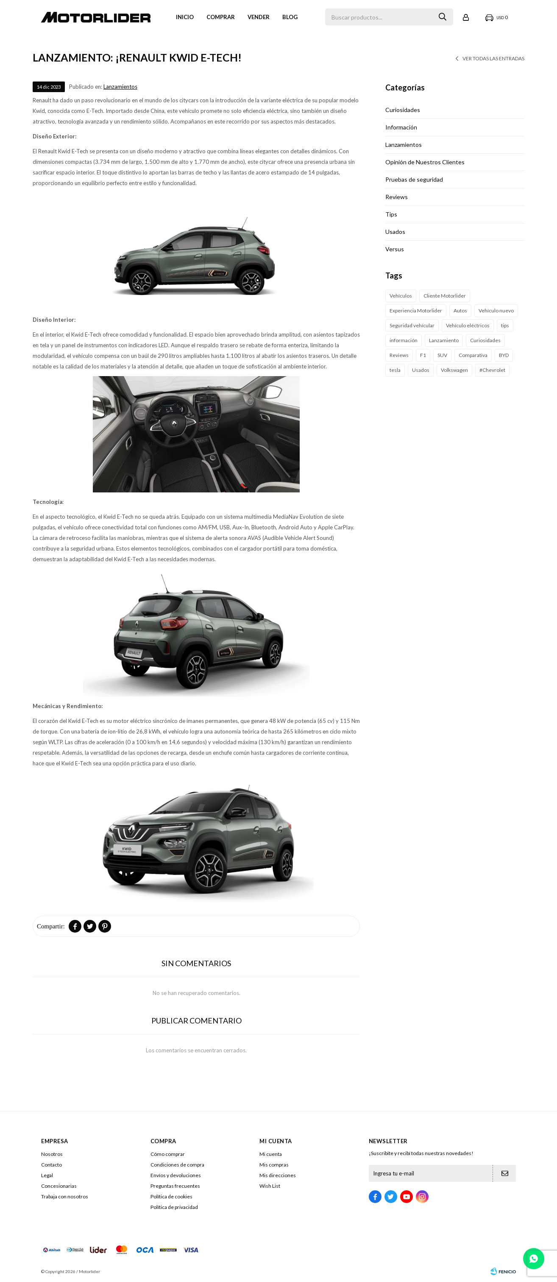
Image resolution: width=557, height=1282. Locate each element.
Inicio (185, 17)
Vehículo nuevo (496, 310)
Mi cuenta (270, 1154)
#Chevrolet (492, 370)
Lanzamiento (444, 340)
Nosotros (52, 1154)
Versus (394, 249)
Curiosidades (402, 109)
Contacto (51, 1164)
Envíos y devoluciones (175, 1175)
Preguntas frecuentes (175, 1186)
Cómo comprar (167, 1154)
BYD (504, 355)
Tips (391, 214)
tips (505, 325)
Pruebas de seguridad (414, 179)
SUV (442, 355)
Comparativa (473, 355)
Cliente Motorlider (444, 295)
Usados (395, 231)
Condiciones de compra (177, 1164)
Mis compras (274, 1164)
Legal (47, 1175)
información (404, 340)
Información (401, 127)
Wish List (269, 1186)
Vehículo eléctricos (468, 325)
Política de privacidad (174, 1207)
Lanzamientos (120, 86)
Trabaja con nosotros (64, 1196)
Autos (460, 310)
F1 (423, 355)
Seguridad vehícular (412, 325)
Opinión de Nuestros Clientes (425, 162)
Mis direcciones (277, 1175)
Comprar (220, 17)
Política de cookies (171, 1196)
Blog (290, 17)
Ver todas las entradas (493, 58)
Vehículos (401, 295)
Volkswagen (454, 370)
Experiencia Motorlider (416, 310)
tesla (395, 370)
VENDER (259, 17)
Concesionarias (59, 1186)
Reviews (396, 196)
